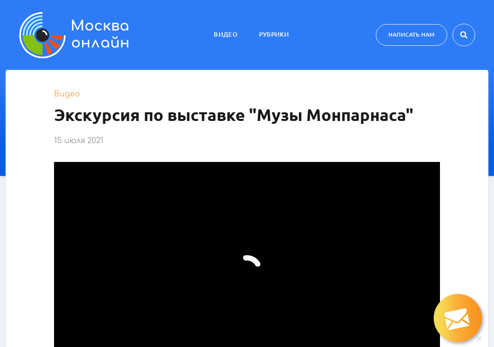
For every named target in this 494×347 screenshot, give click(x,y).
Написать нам (411, 34)
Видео (225, 34)
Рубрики (274, 34)
